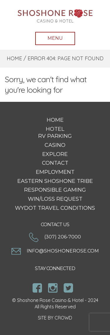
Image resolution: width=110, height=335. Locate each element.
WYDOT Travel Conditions (55, 208)
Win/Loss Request (55, 199)
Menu (55, 38)
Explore (55, 154)
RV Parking (55, 136)
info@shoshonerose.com (55, 251)
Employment (55, 172)
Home (14, 58)
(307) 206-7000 (55, 237)
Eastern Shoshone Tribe (55, 181)
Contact (55, 163)
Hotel (55, 129)
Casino (55, 145)
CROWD (63, 318)
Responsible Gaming (55, 190)
